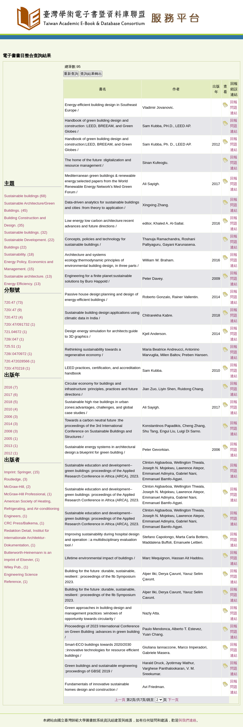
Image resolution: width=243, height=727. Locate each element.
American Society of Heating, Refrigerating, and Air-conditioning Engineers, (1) (31, 508)
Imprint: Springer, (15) (21, 472)
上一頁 (120, 700)
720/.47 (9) (13, 310)
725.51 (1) (12, 346)
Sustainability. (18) (19, 254)
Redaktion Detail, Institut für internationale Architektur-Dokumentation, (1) (26, 538)
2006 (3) (11, 417)
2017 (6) (11, 395)
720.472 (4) (13, 317)
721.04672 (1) (15, 332)
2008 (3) (11, 431)
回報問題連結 (233, 107)
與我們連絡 (187, 720)
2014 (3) (11, 424)
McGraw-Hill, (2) (17, 487)
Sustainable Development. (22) (29, 240)
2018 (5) (11, 402)
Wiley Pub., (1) (16, 567)
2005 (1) (11, 439)
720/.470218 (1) (17, 368)
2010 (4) (11, 409)
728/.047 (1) (14, 339)
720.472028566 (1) (19, 361)
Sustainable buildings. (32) (25, 232)
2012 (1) (11, 453)
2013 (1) (11, 446)
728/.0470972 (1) (18, 354)
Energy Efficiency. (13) (22, 284)
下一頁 (173, 700)
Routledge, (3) (15, 479)
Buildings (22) (15, 247)
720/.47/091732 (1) (19, 324)
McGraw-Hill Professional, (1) (28, 494)
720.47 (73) (13, 302)
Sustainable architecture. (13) (28, 276)
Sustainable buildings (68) (25, 196)
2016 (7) (11, 387)
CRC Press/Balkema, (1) (24, 523)
